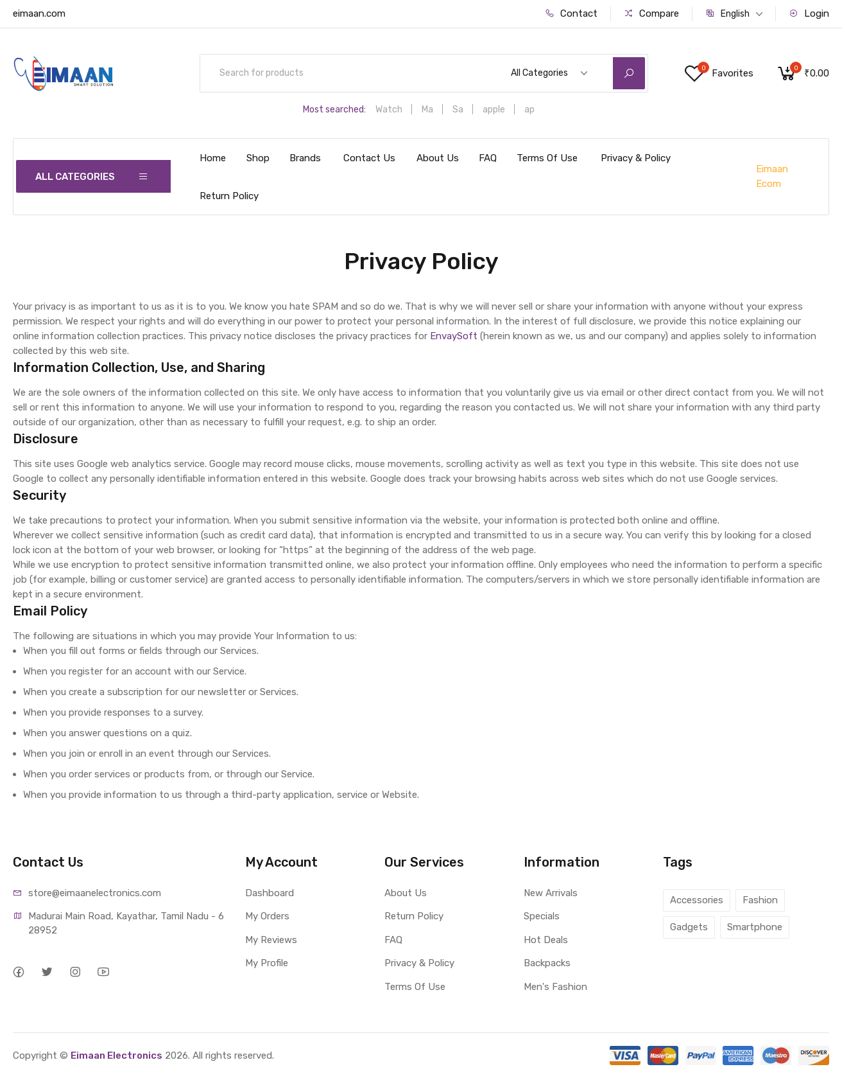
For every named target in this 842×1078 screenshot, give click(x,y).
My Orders (267, 916)
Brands (305, 158)
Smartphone (754, 927)
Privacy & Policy (636, 158)
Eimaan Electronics (116, 1055)
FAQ (488, 158)
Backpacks (547, 963)
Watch (388, 109)
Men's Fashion (555, 987)
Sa (457, 109)
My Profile (266, 963)
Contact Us (369, 158)
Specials (542, 916)
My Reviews (271, 940)
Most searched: (334, 109)
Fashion (760, 900)
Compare (651, 13)
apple (494, 109)
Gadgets (689, 927)
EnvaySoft (453, 336)
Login (809, 13)
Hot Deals (546, 940)
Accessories (696, 900)
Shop (258, 158)
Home (213, 158)
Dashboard (269, 893)
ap (529, 109)
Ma (427, 109)
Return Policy (229, 196)
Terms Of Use (547, 158)
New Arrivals (551, 893)
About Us (438, 158)
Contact (571, 13)
